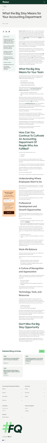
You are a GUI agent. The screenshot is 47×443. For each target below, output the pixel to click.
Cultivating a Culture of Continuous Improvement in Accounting (9, 58)
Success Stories (5, 408)
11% (32, 57)
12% (43, 53)
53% (24, 43)
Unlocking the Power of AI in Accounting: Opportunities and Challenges (9, 66)
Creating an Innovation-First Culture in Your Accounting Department (8, 53)
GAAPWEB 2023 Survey (30, 103)
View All (41, 351)
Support (26, 408)
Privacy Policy (10, 205)
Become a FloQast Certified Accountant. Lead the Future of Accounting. (9, 47)
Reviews (3, 410)
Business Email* (6, 198)
